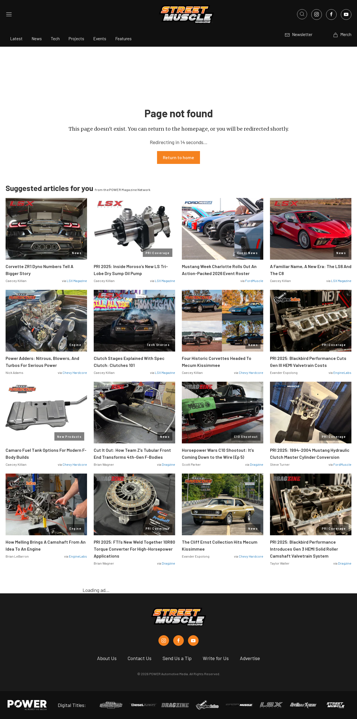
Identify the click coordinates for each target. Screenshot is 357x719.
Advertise (250, 658)
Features (123, 38)
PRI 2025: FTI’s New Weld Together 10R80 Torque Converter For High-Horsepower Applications (134, 548)
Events (99, 38)
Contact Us (139, 658)
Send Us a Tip (177, 658)
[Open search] (302, 14)
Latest (16, 38)
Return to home (178, 157)
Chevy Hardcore (74, 372)
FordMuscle (254, 281)
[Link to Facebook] (331, 14)
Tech (55, 38)
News (37, 38)
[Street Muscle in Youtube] (193, 640)
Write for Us (216, 658)
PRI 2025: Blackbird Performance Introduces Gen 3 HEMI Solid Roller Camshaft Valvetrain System (304, 548)
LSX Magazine (77, 281)
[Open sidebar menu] (9, 14)
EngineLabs (342, 372)
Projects (76, 38)
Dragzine (168, 464)
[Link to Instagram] (316, 14)
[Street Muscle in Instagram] (163, 640)
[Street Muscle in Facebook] (178, 640)
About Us (107, 658)
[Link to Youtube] (346, 14)
